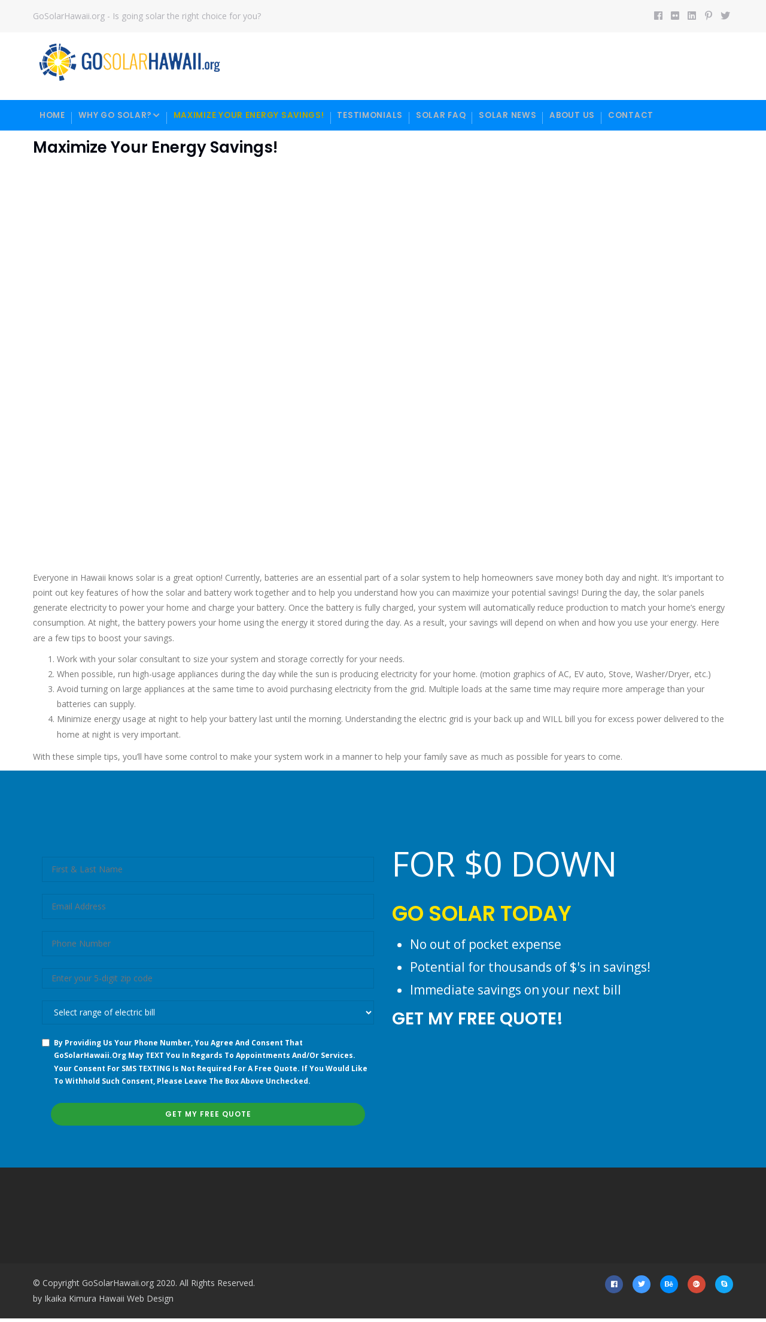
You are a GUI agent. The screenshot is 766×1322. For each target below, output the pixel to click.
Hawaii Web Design (136, 1301)
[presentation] (483, 1080)
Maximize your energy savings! (264, 115)
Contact (672, 115)
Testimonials (391, 115)
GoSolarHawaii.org (118, 1285)
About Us (608, 115)
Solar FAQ (468, 115)
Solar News (539, 115)
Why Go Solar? (127, 116)
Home (55, 115)
